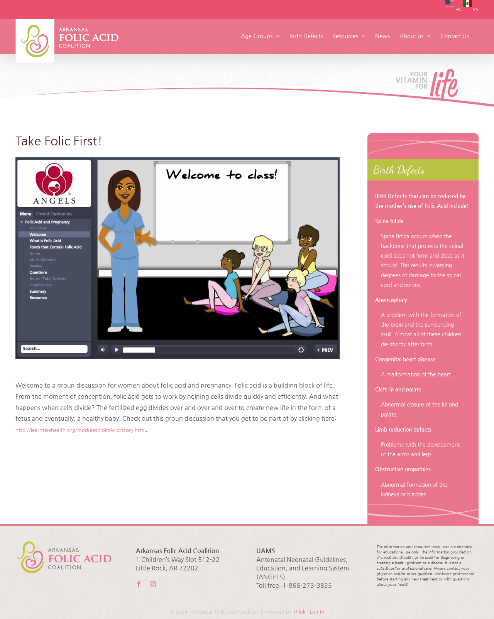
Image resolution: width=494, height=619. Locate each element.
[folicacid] (177, 258)
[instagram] (153, 584)
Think (299, 611)
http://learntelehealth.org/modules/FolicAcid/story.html (80, 430)
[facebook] (139, 584)
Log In (317, 611)
